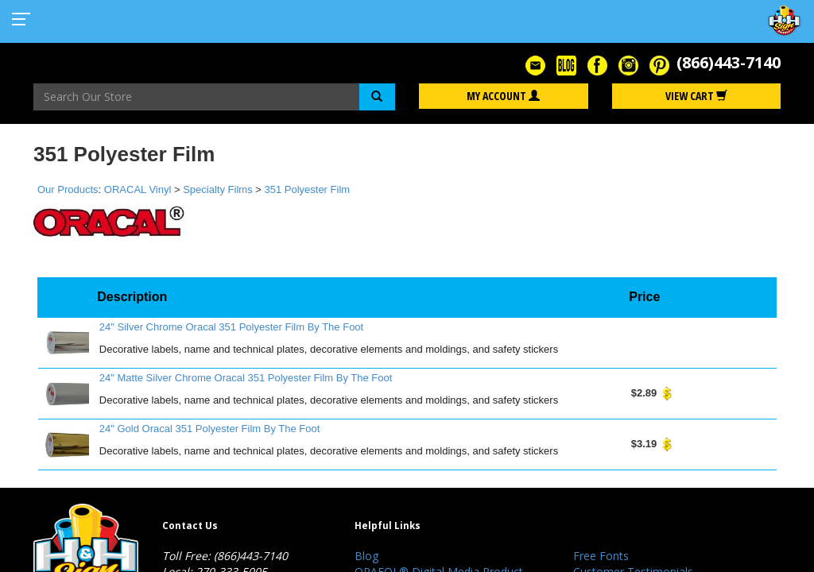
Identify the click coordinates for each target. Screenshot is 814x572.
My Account (503, 95)
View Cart (696, 95)
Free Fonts (601, 555)
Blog (366, 555)
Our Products (68, 189)
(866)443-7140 (728, 62)
